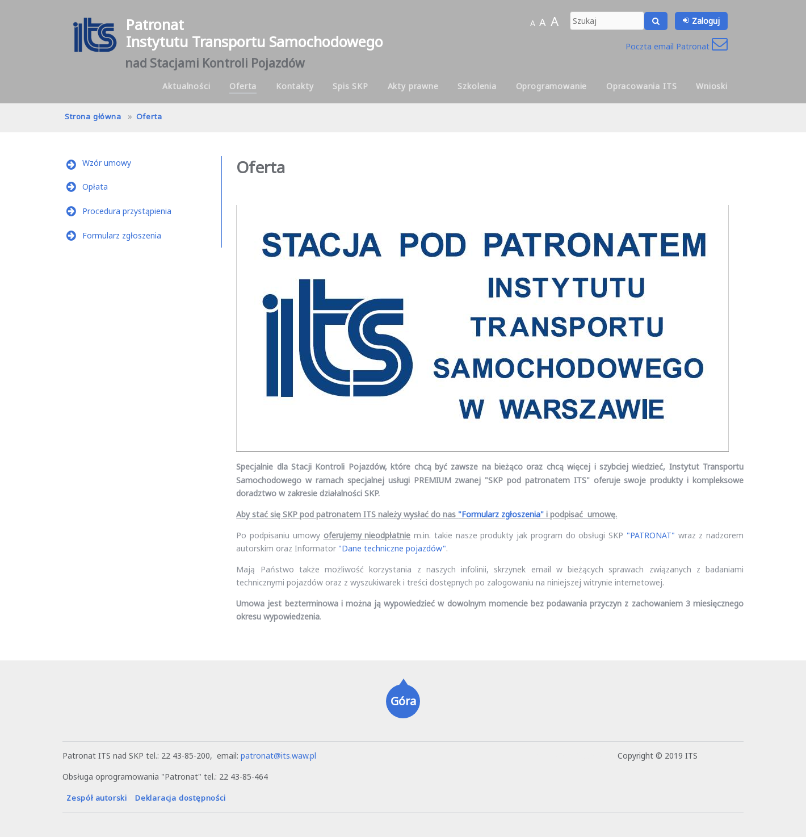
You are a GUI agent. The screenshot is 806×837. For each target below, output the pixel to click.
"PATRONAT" (651, 535)
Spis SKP (350, 86)
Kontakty (295, 86)
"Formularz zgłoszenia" (501, 514)
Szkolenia (477, 86)
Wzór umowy (106, 162)
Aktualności (186, 86)
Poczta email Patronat (677, 46)
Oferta (243, 86)
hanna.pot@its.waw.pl (575, 755)
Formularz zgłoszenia (121, 235)
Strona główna (93, 116)
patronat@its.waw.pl (278, 755)
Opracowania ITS (641, 86)
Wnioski (712, 86)
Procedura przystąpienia (126, 211)
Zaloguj (706, 20)
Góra (403, 701)
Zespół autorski (96, 798)
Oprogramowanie (551, 86)
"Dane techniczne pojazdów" (392, 548)
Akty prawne (413, 86)
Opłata (95, 186)
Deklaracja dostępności (180, 798)
